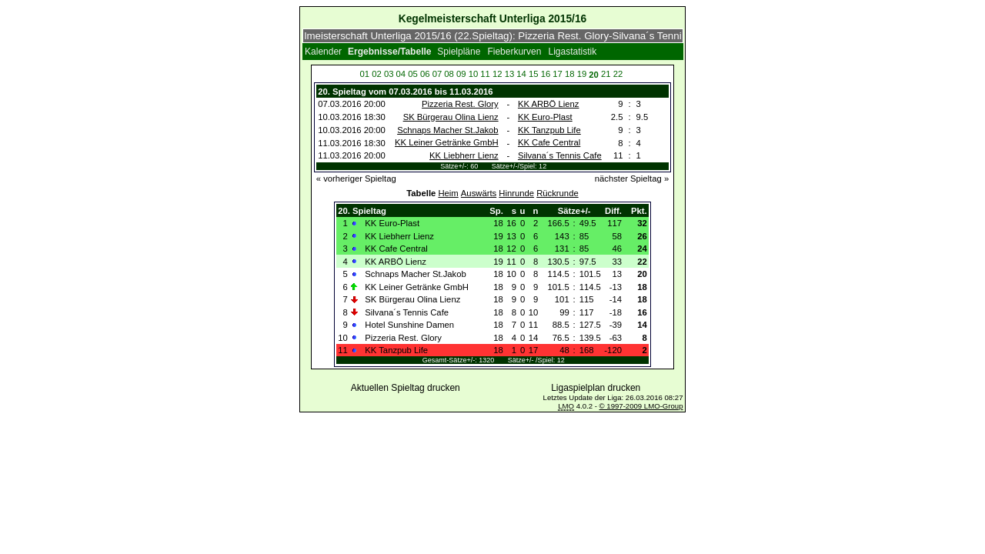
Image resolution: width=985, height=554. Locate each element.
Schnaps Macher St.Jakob (448, 130)
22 (618, 73)
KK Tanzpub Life (549, 130)
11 (485, 73)
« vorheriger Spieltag (356, 178)
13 (510, 73)
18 (570, 73)
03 (389, 73)
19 (582, 73)
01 (365, 73)
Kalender (323, 51)
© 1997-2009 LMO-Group (641, 406)
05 (413, 73)
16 (546, 73)
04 (401, 73)
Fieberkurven (514, 51)
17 (558, 73)
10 (474, 73)
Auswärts (478, 193)
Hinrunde (516, 193)
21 (606, 73)
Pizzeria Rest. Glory (460, 103)
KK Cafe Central (549, 142)
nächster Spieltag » (632, 178)
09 (461, 73)
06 (425, 73)
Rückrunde (557, 193)
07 (437, 73)
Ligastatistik (573, 51)
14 (521, 73)
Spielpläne (458, 51)
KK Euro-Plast (545, 117)
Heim (448, 193)
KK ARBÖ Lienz (548, 103)
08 (449, 73)
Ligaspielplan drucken (595, 387)
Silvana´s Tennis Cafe (560, 155)
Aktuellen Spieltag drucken (405, 387)
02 (377, 73)
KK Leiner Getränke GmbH (447, 142)
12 (497, 73)
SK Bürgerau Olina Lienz (451, 117)
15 (534, 73)
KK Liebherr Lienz (464, 155)
